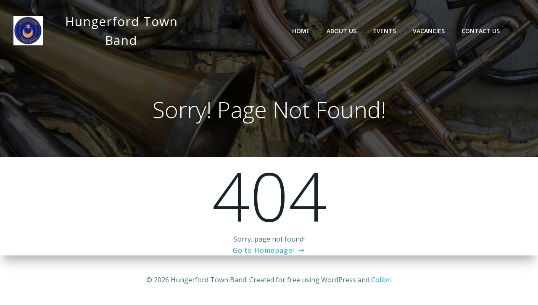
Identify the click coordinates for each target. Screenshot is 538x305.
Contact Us (481, 31)
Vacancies (429, 31)
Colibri (381, 279)
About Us (341, 31)
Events (384, 31)
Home (301, 31)
